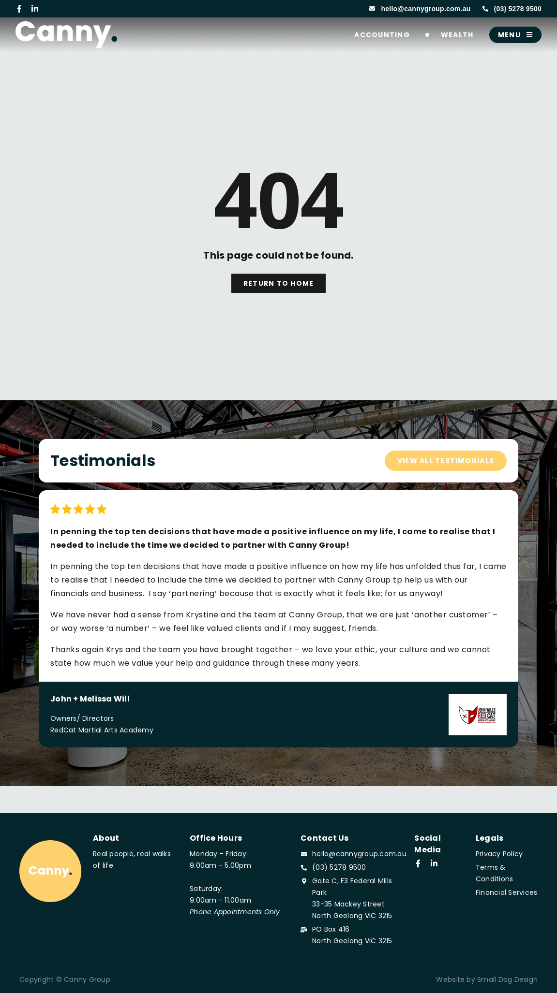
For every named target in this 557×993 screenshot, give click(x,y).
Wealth (459, 35)
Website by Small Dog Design (487, 979)
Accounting (384, 35)
